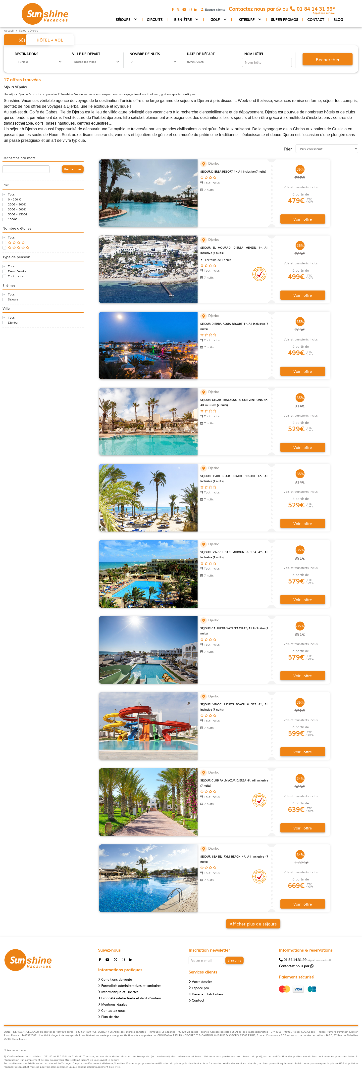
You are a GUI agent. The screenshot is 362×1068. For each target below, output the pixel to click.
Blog (338, 19)
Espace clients (214, 9)
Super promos (284, 19)
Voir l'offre (303, 215)
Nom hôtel (254, 54)
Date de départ (200, 54)
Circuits (154, 19)
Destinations (26, 54)
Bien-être (183, 19)
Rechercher (326, 59)
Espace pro (200, 953)
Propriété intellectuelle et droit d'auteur (131, 963)
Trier (288, 149)
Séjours (123, 19)
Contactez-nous (113, 976)
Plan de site (110, 982)
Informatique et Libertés (119, 957)
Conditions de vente (116, 945)
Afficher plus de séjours (229, 890)
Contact (315, 19)
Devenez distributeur (207, 959)
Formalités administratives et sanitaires (131, 951)
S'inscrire (234, 925)
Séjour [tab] (30, 40)
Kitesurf (247, 19)
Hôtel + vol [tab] (82, 40)
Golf (215, 19)
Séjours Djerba (28, 30)
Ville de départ (86, 54)
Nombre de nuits (145, 54)
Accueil (9, 30)
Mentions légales (114, 970)
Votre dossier (202, 947)
